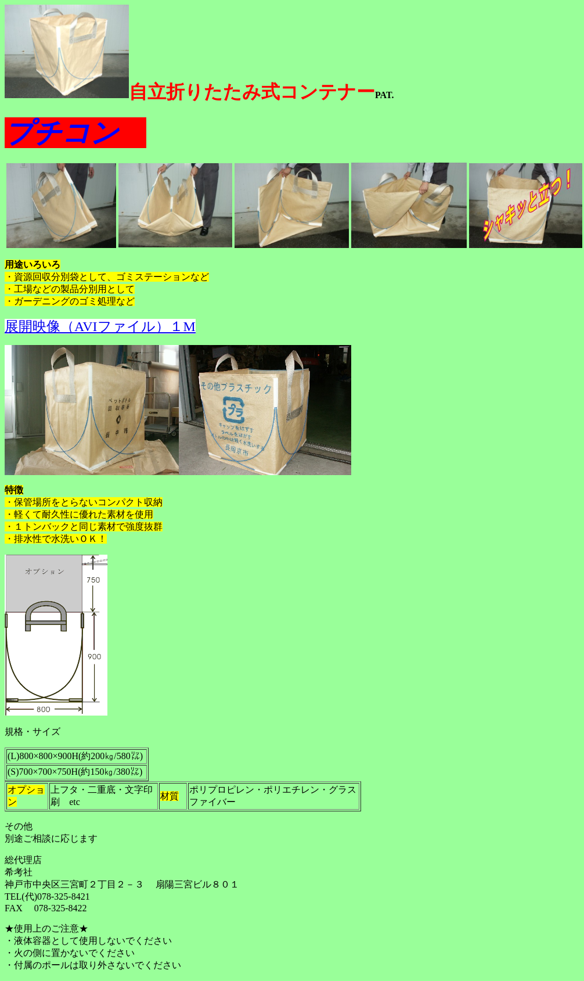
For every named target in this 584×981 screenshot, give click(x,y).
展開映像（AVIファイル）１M (100, 326)
